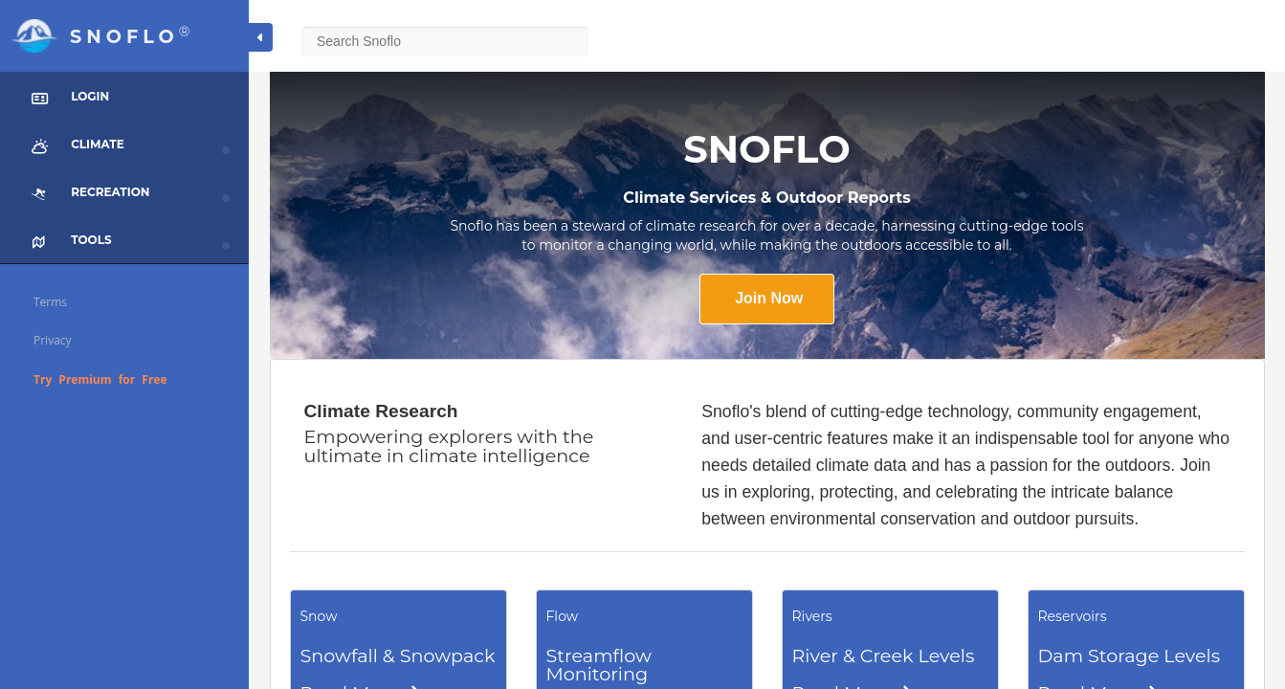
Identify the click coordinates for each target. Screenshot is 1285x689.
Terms (50, 302)
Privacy (52, 340)
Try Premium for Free (100, 379)
